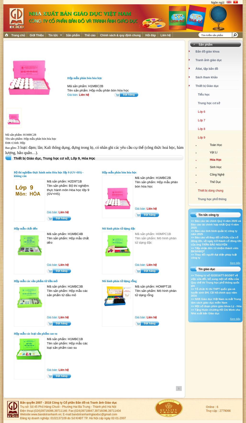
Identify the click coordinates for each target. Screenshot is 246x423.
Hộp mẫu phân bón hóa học (119, 172)
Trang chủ (18, 35)
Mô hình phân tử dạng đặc (118, 228)
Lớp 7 (201, 120)
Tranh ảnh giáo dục (209, 60)
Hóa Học (215, 159)
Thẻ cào (90, 35)
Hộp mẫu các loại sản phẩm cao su (35, 333)
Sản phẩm (73, 35)
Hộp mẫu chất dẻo (25, 228)
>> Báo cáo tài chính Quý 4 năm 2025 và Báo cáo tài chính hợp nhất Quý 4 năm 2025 (216, 224)
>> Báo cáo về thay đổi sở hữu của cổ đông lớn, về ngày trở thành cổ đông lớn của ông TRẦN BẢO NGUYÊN (216, 241)
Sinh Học (216, 167)
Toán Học (216, 145)
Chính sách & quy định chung (120, 35)
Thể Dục (215, 182)
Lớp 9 (201, 137)
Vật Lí (214, 152)
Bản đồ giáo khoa (207, 51)
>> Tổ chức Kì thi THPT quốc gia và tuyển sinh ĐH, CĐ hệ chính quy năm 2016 (214, 292)
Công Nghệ (217, 174)
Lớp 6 (201, 111)
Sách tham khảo (207, 77)
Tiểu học (204, 94)
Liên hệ (166, 35)
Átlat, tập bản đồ (207, 68)
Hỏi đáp (151, 35)
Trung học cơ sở (209, 103)
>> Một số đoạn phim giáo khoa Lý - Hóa (216, 306)
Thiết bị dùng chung (210, 190)
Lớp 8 (201, 129)
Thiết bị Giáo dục (207, 86)
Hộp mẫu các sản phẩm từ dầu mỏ (35, 281)
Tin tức (55, 35)
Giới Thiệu (37, 35)
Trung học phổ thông (212, 199)
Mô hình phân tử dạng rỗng (119, 281)
